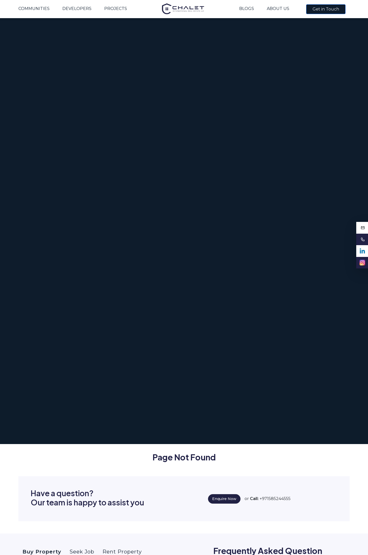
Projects (115, 8)
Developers (76, 8)
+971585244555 (275, 498)
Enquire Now (224, 498)
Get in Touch (326, 9)
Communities (34, 8)
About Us (278, 8)
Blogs (246, 8)
